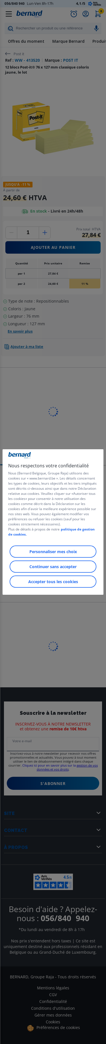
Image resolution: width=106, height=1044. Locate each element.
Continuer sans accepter (53, 566)
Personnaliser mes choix (53, 551)
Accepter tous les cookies (53, 581)
